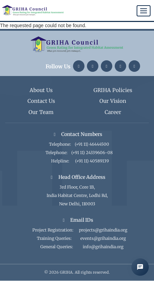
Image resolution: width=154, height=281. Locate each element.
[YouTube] (120, 66)
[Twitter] (106, 66)
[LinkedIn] (78, 66)
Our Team (41, 112)
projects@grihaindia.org (103, 230)
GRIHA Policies (113, 90)
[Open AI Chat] (140, 267)
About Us (41, 90)
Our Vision (112, 101)
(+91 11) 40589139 (92, 161)
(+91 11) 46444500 (92, 144)
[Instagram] (92, 66)
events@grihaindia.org (103, 238)
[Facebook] (134, 66)
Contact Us (41, 101)
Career (113, 112)
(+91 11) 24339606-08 (92, 152)
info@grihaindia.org (103, 246)
